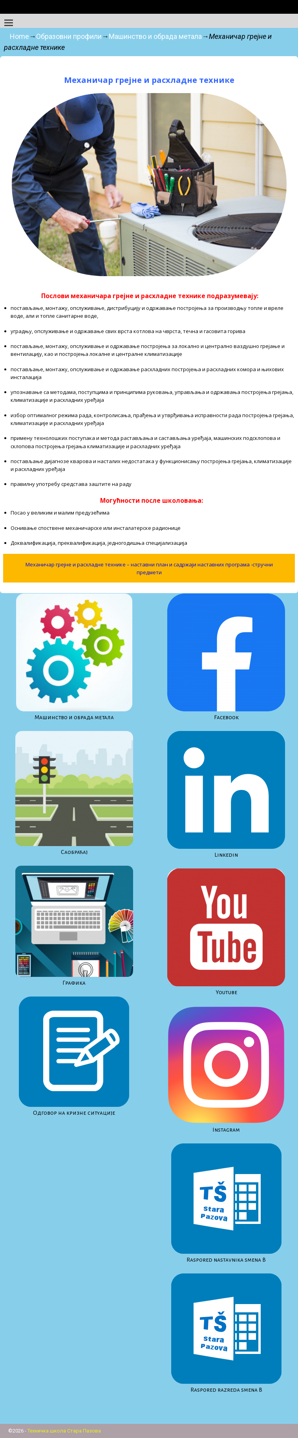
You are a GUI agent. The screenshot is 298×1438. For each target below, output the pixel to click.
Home (19, 36)
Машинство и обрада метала (155, 36)
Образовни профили (69, 36)
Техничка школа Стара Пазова (64, 1431)
